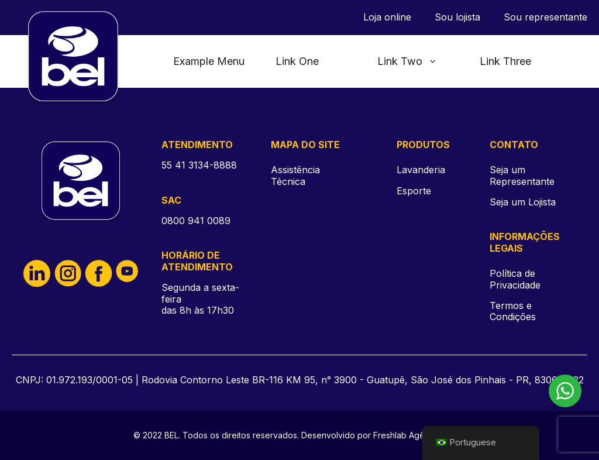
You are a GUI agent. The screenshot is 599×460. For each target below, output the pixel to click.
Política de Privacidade (515, 279)
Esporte (414, 191)
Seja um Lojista (523, 202)
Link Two (407, 61)
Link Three (505, 61)
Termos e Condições (513, 311)
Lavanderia (421, 170)
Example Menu (209, 61)
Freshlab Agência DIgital (419, 435)
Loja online (387, 17)
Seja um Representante (522, 175)
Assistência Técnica (295, 175)
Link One (297, 61)
